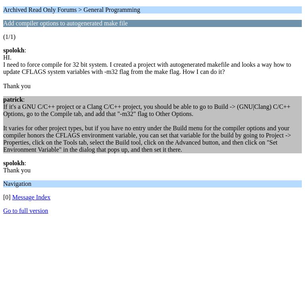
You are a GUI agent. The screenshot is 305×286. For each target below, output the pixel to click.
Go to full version (25, 210)
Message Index (31, 197)
